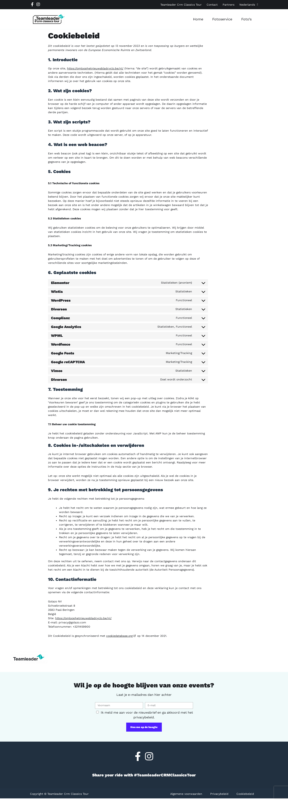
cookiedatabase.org (119, 635)
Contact (212, 4)
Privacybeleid (219, 793)
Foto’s (246, 19)
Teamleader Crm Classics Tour (181, 4)
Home (198, 19)
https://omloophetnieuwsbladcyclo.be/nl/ (95, 68)
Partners (228, 4)
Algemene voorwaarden (186, 793)
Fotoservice (222, 19)
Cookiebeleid (245, 793)
